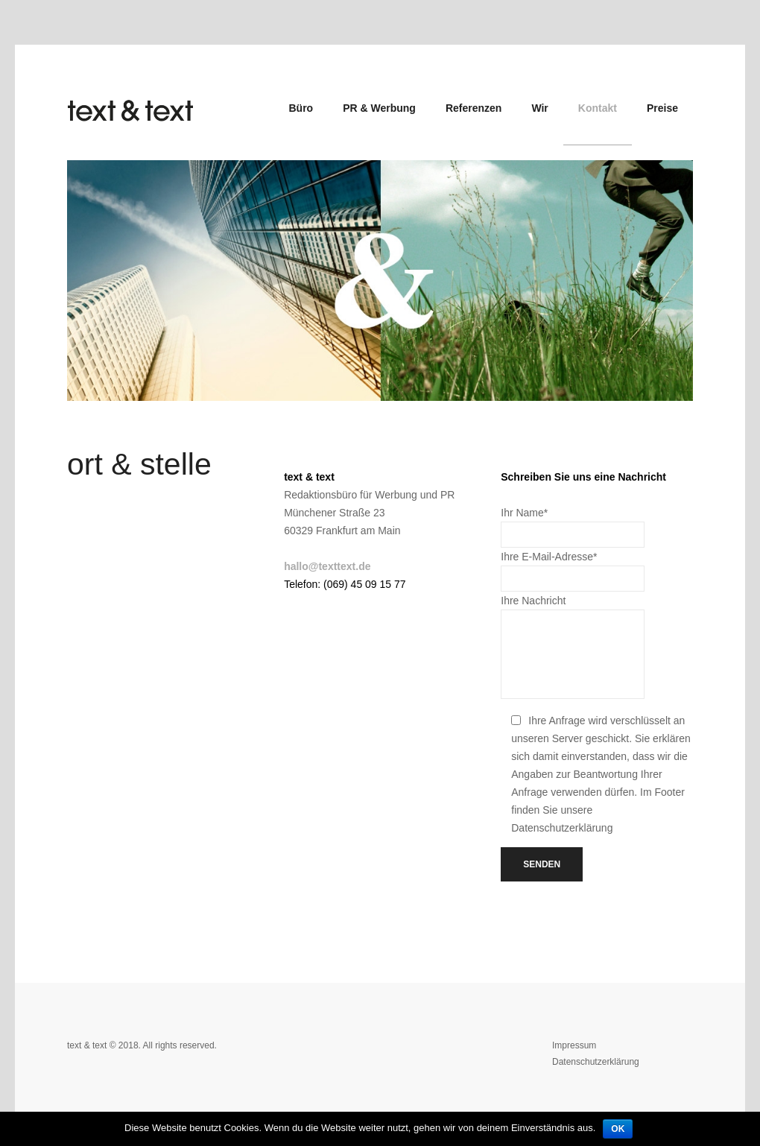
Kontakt (597, 108)
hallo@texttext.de (327, 566)
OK (617, 1129)
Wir (539, 108)
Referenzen (473, 108)
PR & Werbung (379, 108)
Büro (301, 108)
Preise (662, 108)
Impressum (574, 1045)
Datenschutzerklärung (595, 1062)
